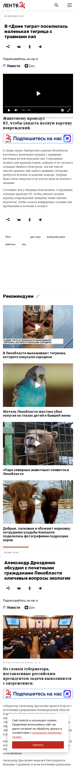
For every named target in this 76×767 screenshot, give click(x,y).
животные (10, 244)
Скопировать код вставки (59, 117)
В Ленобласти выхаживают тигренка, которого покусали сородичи (34, 355)
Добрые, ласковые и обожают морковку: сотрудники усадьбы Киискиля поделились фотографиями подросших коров (37, 534)
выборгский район (56, 237)
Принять (38, 744)
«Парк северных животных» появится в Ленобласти (36, 472)
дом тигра (35, 237)
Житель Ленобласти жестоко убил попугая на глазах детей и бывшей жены (37, 414)
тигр (24, 244)
